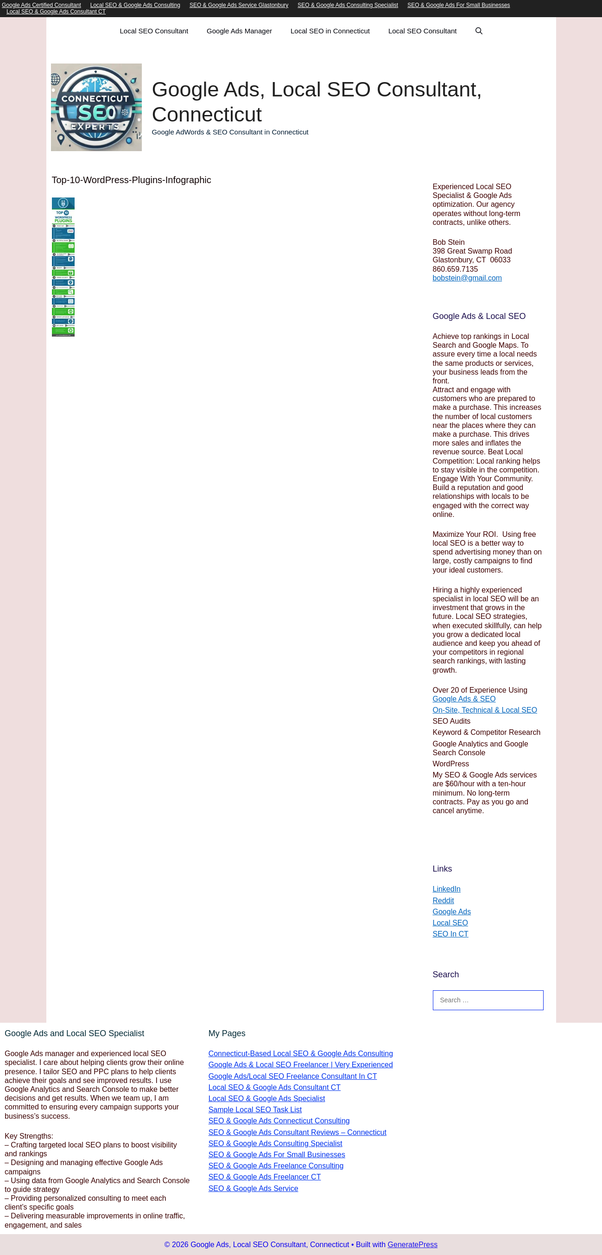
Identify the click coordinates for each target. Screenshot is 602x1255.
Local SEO (450, 923)
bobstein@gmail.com (467, 278)
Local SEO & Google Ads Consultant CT (56, 11)
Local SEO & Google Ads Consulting (135, 5)
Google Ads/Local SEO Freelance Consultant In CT (293, 1076)
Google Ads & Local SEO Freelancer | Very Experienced (301, 1065)
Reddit (443, 901)
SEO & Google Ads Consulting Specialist (348, 5)
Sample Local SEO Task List (255, 1110)
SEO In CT (451, 934)
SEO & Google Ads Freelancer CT (265, 1177)
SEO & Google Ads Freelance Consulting (276, 1166)
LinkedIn (447, 889)
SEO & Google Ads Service (253, 1188)
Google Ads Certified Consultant (41, 5)
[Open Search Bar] (479, 31)
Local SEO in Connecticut (330, 31)
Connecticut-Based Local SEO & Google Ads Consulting (301, 1054)
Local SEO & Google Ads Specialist (267, 1098)
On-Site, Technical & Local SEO (485, 710)
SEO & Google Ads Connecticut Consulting (279, 1121)
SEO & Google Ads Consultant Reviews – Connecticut (298, 1132)
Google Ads (452, 912)
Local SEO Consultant (154, 31)
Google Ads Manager (239, 31)
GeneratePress (413, 1245)
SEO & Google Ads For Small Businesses (458, 5)
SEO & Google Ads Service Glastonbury (239, 5)
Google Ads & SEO (464, 699)
